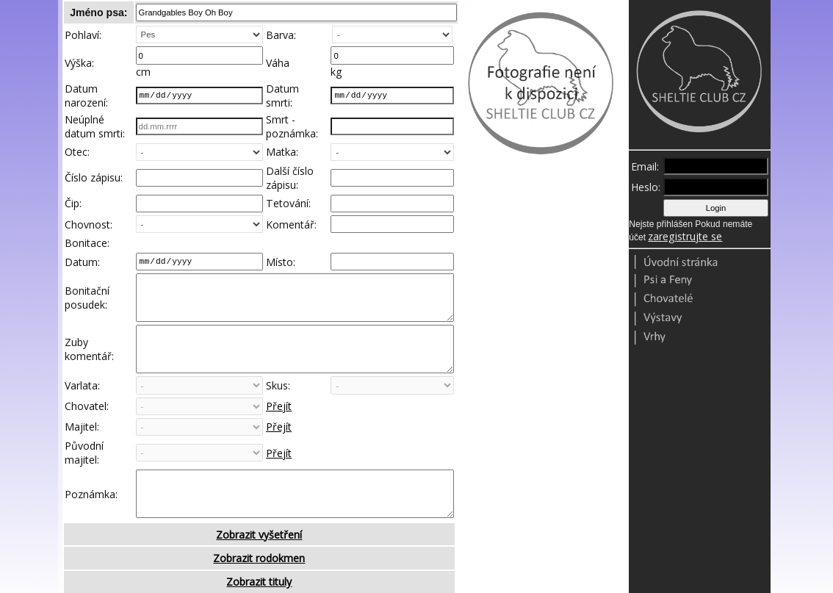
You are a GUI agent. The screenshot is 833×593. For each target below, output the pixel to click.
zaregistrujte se (685, 236)
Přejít (279, 429)
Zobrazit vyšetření (259, 568)
